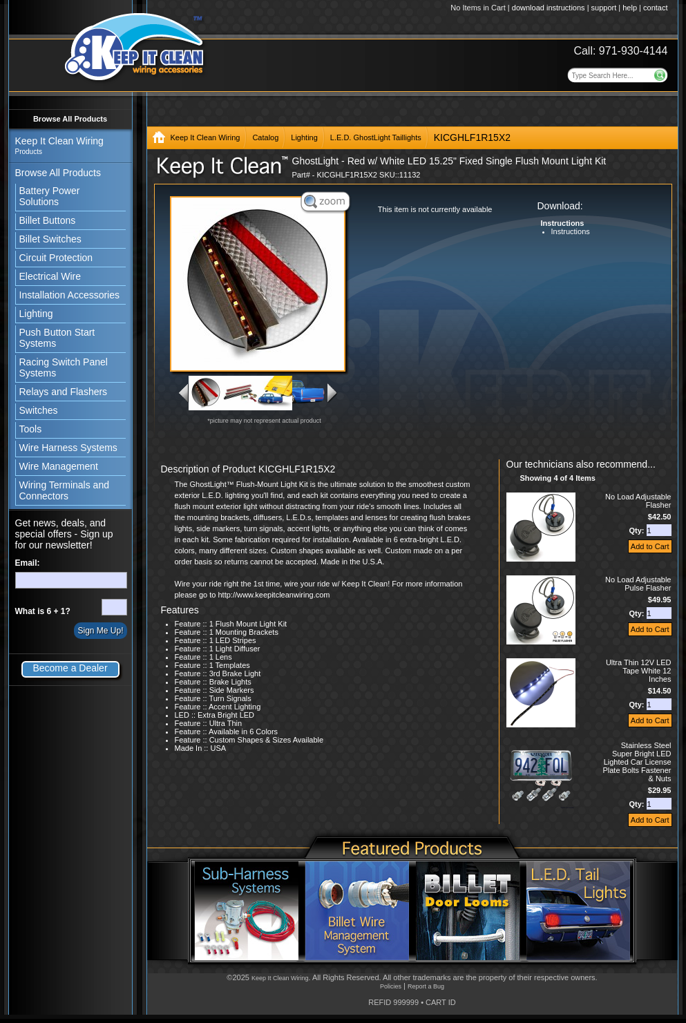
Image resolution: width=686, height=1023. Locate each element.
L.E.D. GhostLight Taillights (375, 137)
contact (655, 7)
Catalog (265, 137)
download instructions (548, 7)
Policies (390, 986)
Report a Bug (426, 986)
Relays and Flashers (63, 391)
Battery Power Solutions (49, 196)
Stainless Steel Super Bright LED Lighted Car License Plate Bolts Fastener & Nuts (636, 762)
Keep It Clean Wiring (205, 137)
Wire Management (58, 466)
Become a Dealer (69, 667)
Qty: (637, 530)
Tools (30, 428)
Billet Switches (50, 239)
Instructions (570, 231)
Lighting (36, 313)
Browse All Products (70, 119)
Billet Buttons (47, 220)
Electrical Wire (50, 276)
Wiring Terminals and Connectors (64, 490)
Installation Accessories (69, 294)
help (629, 7)
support (604, 7)
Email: (27, 563)
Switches (38, 410)
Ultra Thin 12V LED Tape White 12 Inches (638, 670)
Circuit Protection (56, 257)
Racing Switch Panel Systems (63, 367)
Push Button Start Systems (57, 338)
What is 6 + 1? (42, 611)
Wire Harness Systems (68, 447)
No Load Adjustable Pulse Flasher (638, 583)
